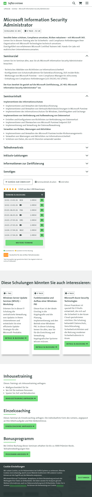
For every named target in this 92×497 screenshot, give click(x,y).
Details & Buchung (16, 338)
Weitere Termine (24, 243)
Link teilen (64, 182)
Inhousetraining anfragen (21, 398)
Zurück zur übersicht (18, 182)
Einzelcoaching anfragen (20, 426)
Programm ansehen (17, 454)
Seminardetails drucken (45, 182)
